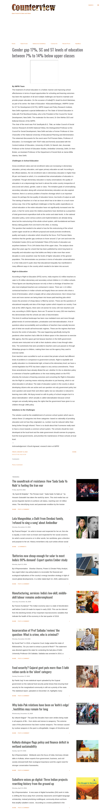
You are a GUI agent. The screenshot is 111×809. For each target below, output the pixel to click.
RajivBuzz (78, 43)
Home (13, 43)
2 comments (22, 546)
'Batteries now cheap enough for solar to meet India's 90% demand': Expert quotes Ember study (39, 557)
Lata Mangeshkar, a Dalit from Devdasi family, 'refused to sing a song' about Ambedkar (37, 520)
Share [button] (74, 452)
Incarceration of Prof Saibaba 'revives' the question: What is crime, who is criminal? (36, 632)
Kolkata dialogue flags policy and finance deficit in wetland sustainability (40, 744)
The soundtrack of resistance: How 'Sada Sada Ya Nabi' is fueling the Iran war (39, 483)
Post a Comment (17, 465)
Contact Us (54, 43)
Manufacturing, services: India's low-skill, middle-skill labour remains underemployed (39, 595)
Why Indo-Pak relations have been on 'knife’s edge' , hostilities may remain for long (40, 707)
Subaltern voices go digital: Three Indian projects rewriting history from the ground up (40, 781)
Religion (23, 454)
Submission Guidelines (39, 43)
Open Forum (24, 43)
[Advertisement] (55, 28)
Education (16, 454)
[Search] (90, 5)
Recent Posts (66, 43)
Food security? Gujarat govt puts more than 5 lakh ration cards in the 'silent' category (40, 669)
